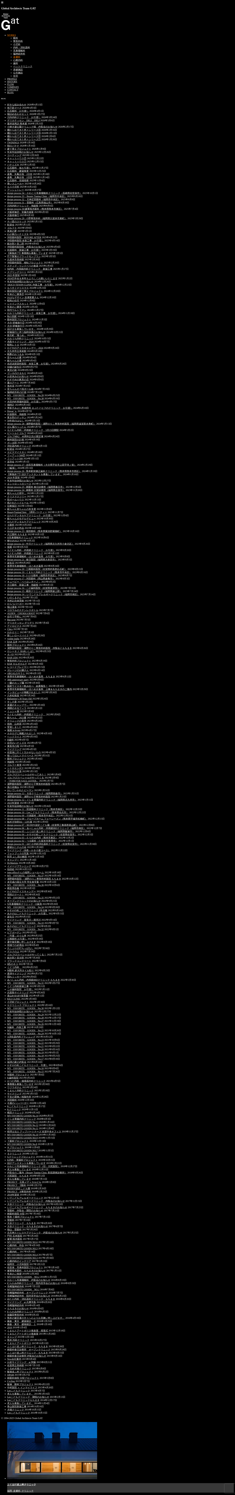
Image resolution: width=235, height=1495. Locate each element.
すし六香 (12, 702)
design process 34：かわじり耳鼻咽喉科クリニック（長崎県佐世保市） (44, 193)
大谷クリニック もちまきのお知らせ (27, 1226)
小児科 (16, 44)
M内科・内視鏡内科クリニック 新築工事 (29, 269)
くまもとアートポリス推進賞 (22, 1333)
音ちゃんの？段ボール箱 (20, 389)
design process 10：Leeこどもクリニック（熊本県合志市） (38, 812)
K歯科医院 (13, 1078)
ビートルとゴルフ (16, 433)
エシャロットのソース (19, 484)
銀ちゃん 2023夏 (16, 717)
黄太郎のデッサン (16, 417)
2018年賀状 (13, 1194)
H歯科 (10, 739)
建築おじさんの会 (16, 847)
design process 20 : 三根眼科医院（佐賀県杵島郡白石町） (37, 569)
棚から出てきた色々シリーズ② (24, 136)
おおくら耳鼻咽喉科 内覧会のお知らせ (28, 1280)
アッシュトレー (15, 190)
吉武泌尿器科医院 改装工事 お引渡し (28, 363)
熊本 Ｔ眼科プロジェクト (20, 1217)
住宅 (15, 76)
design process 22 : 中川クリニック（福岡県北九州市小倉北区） (40, 544)
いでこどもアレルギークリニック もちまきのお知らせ (37, 1207)
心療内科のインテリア (19, 1261)
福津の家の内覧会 (16, 1062)
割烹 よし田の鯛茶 (17, 856)
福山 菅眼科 (14, 1229)
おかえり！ (13, 632)
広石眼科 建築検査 (18, 171)
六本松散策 (13, 695)
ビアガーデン (14, 932)
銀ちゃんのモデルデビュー (21, 518)
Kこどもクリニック (17, 1106)
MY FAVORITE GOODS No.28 (25, 1018)
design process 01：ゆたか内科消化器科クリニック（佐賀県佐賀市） (43, 844)
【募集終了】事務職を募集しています (27, 253)
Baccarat (11, 619)
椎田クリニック (15, 1112)
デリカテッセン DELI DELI (23, 120)
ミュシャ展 (13, 711)
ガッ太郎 (12, 442)
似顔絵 (10, 869)
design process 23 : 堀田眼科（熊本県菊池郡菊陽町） (34, 531)
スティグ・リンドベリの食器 (22, 266)
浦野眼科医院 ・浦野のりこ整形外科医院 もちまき (34, 879)
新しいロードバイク (18, 635)
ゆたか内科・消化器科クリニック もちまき (31, 1299)
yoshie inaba (13, 638)
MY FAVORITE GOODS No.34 (25, 907)
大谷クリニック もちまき (21, 1223)
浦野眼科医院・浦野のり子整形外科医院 (28, 784)
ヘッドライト (14, 736)
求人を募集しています (19, 1169)
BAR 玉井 (12, 642)
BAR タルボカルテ (17, 664)
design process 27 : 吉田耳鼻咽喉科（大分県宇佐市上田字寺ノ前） (41, 465)
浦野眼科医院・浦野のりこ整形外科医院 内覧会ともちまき (39, 648)
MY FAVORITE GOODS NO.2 (23, 1277)
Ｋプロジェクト (15, 1147)
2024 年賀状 (13, 477)
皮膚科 (16, 57)
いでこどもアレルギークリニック (25, 1198)
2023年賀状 (13, 803)
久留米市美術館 (15, 259)
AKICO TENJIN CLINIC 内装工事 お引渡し (30, 284)
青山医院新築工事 (16, 1406)
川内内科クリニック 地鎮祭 (22, 205)
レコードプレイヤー (18, 667)
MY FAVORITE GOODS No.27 (25, 1021)
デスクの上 (13, 951)
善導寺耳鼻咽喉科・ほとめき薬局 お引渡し (31, 556)
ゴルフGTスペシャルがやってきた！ (26, 774)
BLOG (10, 92)
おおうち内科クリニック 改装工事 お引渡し (32, 313)
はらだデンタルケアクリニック (24, 521)
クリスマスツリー (16, 496)
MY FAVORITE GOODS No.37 (25, 875)
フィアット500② (16, 455)
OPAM (10, 1375)
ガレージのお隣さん (18, 670)
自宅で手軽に (14, 616)
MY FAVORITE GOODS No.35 (25, 897)
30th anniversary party (18, 679)
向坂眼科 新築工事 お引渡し (24, 250)
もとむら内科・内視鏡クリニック (25, 553)
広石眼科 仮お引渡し (19, 168)
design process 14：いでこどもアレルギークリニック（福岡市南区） (43, 594)
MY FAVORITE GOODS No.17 (25, 1059)
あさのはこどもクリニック (21, 926)
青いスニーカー (15, 183)
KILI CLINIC (14, 999)
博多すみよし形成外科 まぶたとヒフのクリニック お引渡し (40, 408)
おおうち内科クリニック (20, 338)
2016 (9, 1327)
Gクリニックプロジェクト (21, 1157)
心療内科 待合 (15, 1245)
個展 (9, 547)
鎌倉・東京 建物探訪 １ (21, 1324)
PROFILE (12, 79)
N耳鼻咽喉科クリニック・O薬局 (24, 904)
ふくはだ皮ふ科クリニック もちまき (27, 1346)
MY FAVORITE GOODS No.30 (25, 1008)
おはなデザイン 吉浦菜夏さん (23, 297)
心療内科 (18, 60)
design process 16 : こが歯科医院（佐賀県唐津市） (33, 588)
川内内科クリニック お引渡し (24, 117)
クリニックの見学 (16, 721)
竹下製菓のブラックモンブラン (24, 256)
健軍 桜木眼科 (14, 1239)
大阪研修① (13, 215)
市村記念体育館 (15, 600)
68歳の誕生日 (14, 367)
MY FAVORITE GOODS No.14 (22, 1115)
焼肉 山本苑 (14, 724)
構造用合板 (13, 888)
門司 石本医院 (14, 1236)
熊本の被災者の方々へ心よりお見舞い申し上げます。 (36, 1318)
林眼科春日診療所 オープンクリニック (28, 1349)
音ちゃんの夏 (14, 357)
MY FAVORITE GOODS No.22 (25, 1043)
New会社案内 (14, 1359)
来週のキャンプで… (18, 705)
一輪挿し (12, 468)
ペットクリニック (22, 66)
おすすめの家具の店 (18, 379)
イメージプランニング (19, 866)
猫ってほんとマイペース (20, 755)
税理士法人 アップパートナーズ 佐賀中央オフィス (34, 1131)
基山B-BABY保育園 (17, 995)
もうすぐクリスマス (18, 288)
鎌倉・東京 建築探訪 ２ (21, 1321)
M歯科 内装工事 (16, 1027)
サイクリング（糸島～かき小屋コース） (28, 850)
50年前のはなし (15, 420)
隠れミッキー (14, 976)
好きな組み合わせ (16, 104)
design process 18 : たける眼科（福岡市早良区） (32, 575)
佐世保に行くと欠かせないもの (24, 752)
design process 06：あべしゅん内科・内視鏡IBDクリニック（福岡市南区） (46, 828)
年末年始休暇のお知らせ (20, 152)
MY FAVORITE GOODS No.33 (25, 923)
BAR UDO (12, 657)
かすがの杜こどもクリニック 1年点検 (27, 910)
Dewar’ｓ (12, 411)
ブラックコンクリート (19, 961)
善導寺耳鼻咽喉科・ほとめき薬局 (25, 566)
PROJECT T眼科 (16, 1185)
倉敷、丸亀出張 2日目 (19, 174)
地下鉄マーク (14, 108)
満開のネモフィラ (16, 708)
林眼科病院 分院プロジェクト (23, 1378)
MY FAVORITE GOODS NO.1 (23, 1289)
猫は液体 (12, 607)
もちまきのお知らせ (18, 1308)
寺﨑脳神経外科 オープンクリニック (27, 1292)
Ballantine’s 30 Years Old (19, 698)
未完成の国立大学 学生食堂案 (23, 882)
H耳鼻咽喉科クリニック (20, 537)
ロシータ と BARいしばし (21, 651)
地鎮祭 (10, 762)
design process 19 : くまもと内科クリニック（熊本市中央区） (39, 572)
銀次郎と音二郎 (15, 243)
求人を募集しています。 (20, 1394)
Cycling (11, 1381)
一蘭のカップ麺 (15, 683)
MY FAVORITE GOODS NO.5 (22, 1248)
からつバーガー (15, 604)
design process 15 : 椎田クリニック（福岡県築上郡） (34, 591)
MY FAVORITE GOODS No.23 (25, 1040)
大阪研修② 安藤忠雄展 (20, 212)
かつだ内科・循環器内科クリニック (26, 1081)
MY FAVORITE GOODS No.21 (25, 1046)
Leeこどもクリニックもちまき (23, 1400)
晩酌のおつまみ (15, 354)
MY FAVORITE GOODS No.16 (25, 1068)
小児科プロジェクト (18, 1002)
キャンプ (12, 1337)
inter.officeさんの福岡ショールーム (25, 872)
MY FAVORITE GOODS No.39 (25, 395)
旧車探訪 (12, 506)
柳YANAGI (13, 540)
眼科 (15, 38)
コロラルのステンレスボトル (22, 610)
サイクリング (14, 749)
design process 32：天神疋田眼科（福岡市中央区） (33, 199)
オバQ (10, 654)
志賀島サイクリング (18, 992)
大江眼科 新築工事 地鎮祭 (22, 585)
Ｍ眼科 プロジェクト (18, 1074)
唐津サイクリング (16, 973)
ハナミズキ (13, 164)
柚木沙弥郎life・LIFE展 (19, 822)
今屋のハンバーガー (18, 1103)
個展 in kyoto (14, 730)
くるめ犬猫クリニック (19, 1368)
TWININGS (13, 142)
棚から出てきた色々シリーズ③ (24, 133)
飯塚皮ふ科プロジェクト (20, 1371)
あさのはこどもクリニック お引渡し (27, 913)
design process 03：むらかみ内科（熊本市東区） (32, 837)
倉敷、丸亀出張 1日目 (19, 177)
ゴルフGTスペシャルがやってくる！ (26, 954)
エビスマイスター (16, 452)
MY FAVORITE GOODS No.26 (25, 1024)
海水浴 (10, 386)
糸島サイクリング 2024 (20, 341)
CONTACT (12, 89)
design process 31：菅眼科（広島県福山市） (30, 202)
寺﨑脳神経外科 (15, 1286)
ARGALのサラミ (16, 673)
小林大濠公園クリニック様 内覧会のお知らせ (32, 126)
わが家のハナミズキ (18, 234)
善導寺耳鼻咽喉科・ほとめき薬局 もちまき (31, 676)
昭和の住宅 (13, 300)
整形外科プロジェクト (19, 660)
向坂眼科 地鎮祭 (16, 414)
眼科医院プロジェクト (19, 319)
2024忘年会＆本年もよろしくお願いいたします (32, 278)
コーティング (14, 155)
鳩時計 (10, 405)
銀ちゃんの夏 (14, 360)
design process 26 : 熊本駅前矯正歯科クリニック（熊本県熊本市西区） (44, 471)
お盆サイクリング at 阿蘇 (21, 1362)
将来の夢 (12, 231)
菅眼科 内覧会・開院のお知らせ (25, 1210)
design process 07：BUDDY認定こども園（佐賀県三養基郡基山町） (42, 825)
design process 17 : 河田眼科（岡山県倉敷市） (31, 578)
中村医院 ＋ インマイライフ (22, 1387)
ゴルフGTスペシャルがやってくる (25, 777)
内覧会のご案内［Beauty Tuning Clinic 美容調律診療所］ (37, 1172)
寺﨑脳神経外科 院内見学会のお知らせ (28, 1296)
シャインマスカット (18, 303)
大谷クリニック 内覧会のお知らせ (26, 1204)
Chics (10, 629)
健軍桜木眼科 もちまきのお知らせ (26, 1270)
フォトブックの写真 (18, 853)
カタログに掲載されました (21, 733)
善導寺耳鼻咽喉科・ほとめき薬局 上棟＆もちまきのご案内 (39, 689)
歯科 (15, 63)
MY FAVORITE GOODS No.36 (25, 885)
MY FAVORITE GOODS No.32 (25, 929)
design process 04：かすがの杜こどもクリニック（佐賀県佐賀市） (42, 834)
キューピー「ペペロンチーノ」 (24, 581)
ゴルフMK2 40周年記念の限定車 (25, 436)
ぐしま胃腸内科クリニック (21, 1119)
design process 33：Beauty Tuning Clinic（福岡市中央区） (37, 196)
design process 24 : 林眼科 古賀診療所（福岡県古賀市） (36, 490)
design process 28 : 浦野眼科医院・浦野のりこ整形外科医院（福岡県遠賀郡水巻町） (51, 423)
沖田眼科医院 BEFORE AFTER (24, 237)
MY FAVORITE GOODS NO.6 (22, 1242)
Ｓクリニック (14, 1153)
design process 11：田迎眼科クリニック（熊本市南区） (36, 809)
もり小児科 (13, 187)
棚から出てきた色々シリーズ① (24, 139)
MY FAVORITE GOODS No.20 (25, 1049)
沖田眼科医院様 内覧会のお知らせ (26, 247)
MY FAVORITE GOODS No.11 (22, 1128)
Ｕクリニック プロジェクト (22, 1005)
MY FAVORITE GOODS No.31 (25, 983)
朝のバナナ (13, 145)
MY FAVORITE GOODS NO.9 (22, 1138)
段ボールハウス (15, 499)
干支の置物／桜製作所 (19, 1097)
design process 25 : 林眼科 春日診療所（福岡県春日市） (36, 487)
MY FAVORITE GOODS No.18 (25, 1055)
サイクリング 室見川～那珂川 (24, 920)
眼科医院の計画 (15, 439)
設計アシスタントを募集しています (26, 1163)
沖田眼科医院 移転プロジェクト (25, 262)
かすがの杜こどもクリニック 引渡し (27, 1065)
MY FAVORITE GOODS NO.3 (22, 1258)
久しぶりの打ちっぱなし (20, 948)
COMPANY (13, 87)
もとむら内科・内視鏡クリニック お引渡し (31, 550)
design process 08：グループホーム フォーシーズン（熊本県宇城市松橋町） (47, 818)
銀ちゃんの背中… (16, 493)
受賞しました (14, 727)
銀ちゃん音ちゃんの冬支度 (21, 509)
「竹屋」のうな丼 (16, 935)
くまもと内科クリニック (20, 1090)
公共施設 (18, 72)
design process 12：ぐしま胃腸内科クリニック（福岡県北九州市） (42, 800)
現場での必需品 (15, 945)
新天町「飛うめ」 (16, 335)
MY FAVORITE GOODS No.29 (25, 1014)
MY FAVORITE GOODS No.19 (25, 1052)
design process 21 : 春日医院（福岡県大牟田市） (32, 559)
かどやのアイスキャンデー (21, 891)
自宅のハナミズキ (16, 743)
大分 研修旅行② (16, 322)
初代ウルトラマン (16, 310)
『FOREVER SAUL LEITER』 (23, 781)
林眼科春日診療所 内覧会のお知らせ (26, 1356)
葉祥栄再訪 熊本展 (17, 123)
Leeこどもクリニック (18, 1390)
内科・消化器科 (21, 47)
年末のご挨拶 (14, 1273)
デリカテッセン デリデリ (20, 623)
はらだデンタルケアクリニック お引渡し (30, 515)
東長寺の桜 (13, 746)
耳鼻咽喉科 (19, 50)
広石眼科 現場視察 (18, 180)
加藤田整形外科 (15, 1315)
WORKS (11, 35)
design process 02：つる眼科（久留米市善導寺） (32, 841)
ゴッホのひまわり (16, 373)
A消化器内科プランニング (21, 1036)
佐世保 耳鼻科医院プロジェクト (25, 1267)
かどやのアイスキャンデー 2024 (25, 348)
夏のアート (13, 382)
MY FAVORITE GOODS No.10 (22, 1134)
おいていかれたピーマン (20, 790)
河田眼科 (12, 1100)
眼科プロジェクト (16, 645)
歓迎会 (10, 224)
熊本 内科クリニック (18, 1340)
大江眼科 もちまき (17, 534)
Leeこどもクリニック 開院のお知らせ (28, 1397)
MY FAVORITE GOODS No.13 (22, 1122)
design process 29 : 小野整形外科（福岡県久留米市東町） (37, 218)
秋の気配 (12, 316)
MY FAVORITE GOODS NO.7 (22, 1150)
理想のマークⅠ (15, 894)
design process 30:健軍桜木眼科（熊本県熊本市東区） (35, 209)
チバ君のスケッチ (16, 221)
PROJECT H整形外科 (19, 1191)
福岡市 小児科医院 (18, 1264)
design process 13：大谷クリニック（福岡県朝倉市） (35, 793)
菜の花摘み (13, 787)
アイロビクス (14, 626)
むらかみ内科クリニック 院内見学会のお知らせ (33, 1283)
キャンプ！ (13, 860)
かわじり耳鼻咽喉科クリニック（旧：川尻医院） (33, 1166)
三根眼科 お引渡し (17, 939)
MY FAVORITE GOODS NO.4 (22, 1255)
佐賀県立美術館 (15, 1365)
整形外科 (18, 41)
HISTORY (12, 81)
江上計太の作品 (15, 528)
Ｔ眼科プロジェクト (18, 1141)
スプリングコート (16, 272)
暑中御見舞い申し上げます (21, 942)
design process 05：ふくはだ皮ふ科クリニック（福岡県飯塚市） (41, 831)
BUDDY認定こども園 (18, 1188)
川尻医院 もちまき (18, 1176)
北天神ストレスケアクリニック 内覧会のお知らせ (34, 1232)
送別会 (10, 461)
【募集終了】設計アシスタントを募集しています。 (34, 474)
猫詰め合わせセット (18, 114)
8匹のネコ (12, 964)
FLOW (10, 84)
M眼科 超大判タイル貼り (20, 970)
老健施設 (18, 69)
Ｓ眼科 (10, 525)
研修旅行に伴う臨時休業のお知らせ (26, 332)
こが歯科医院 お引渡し (20, 989)
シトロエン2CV (15, 768)
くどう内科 (14, 967)
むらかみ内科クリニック (20, 1311)
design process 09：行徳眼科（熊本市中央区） (31, 815)
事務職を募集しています (20, 1084)
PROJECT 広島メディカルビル (24, 1182)
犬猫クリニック (15, 1409)
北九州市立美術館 (16, 351)
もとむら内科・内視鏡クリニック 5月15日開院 (33, 430)
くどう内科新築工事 (18, 986)
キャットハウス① (16, 161)
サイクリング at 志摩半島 (21, 1302)
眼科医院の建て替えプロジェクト (25, 291)
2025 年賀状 (13, 275)
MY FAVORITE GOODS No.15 (25, 1071)
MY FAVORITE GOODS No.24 (25, 1033)
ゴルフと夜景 (14, 765)
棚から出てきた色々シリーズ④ (24, 130)
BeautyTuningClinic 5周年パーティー (27, 512)
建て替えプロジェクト (19, 149)
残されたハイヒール (18, 502)
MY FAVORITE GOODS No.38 (25, 398)
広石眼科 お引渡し (18, 111)
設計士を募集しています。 (21, 329)
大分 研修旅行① (16, 326)
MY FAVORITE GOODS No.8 (22, 1144)
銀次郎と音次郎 (15, 957)
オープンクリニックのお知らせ (24, 901)
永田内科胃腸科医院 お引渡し (24, 401)
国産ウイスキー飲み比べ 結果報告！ (27, 686)
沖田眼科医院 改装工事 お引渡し (25, 240)
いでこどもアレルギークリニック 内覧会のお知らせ (36, 1201)
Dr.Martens (12, 863)
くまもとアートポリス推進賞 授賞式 (27, 1330)
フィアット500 (15, 458)
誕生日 (10, 563)
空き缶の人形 (14, 771)
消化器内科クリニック (19, 446)
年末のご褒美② (15, 294)
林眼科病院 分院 (16, 1213)
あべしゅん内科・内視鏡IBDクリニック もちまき (33, 980)
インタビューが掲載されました (24, 692)
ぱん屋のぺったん (16, 427)
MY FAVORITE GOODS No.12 (22, 1125)
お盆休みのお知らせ (18, 376)
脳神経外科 (19, 54)
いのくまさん (14, 597)
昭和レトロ (13, 345)
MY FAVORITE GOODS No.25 (25, 1030)
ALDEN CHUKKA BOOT (21, 613)
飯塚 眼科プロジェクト (20, 1384)
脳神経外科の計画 (16, 392)
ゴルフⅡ (12, 228)
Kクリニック (14, 1109)
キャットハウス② (16, 158)
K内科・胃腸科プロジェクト (22, 1160)
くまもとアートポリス (19, 1343)
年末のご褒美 (14, 307)
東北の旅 (12, 370)
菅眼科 (10, 1220)
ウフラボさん (14, 1087)
